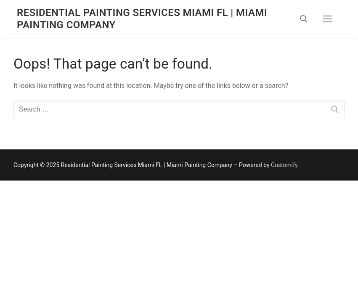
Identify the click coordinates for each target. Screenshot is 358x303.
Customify (284, 165)
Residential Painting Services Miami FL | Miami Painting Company (142, 19)
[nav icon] (327, 19)
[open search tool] (304, 19)
